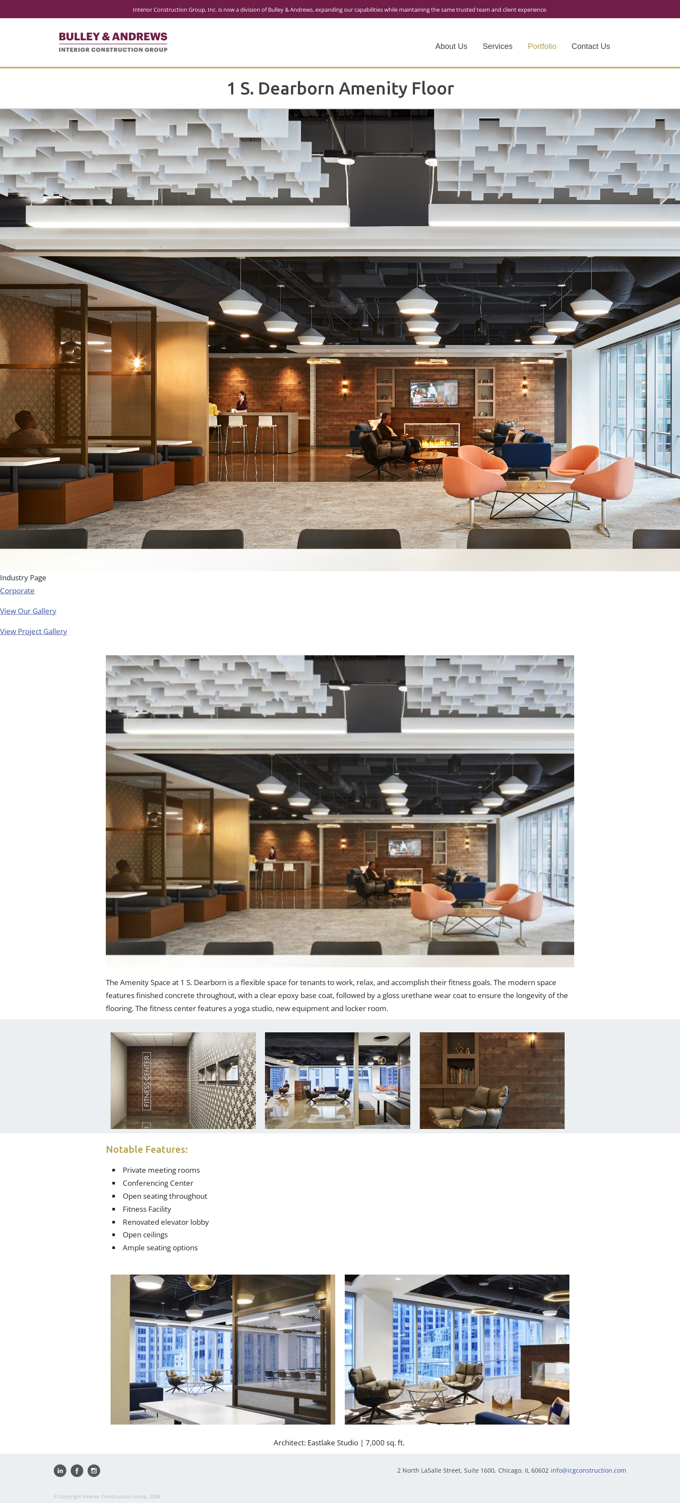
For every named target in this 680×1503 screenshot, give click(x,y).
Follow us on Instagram (94, 1470)
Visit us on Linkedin (60, 1470)
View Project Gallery (33, 631)
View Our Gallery (28, 611)
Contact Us (591, 46)
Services (498, 46)
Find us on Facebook (77, 1470)
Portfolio (542, 46)
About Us (451, 46)
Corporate (17, 590)
